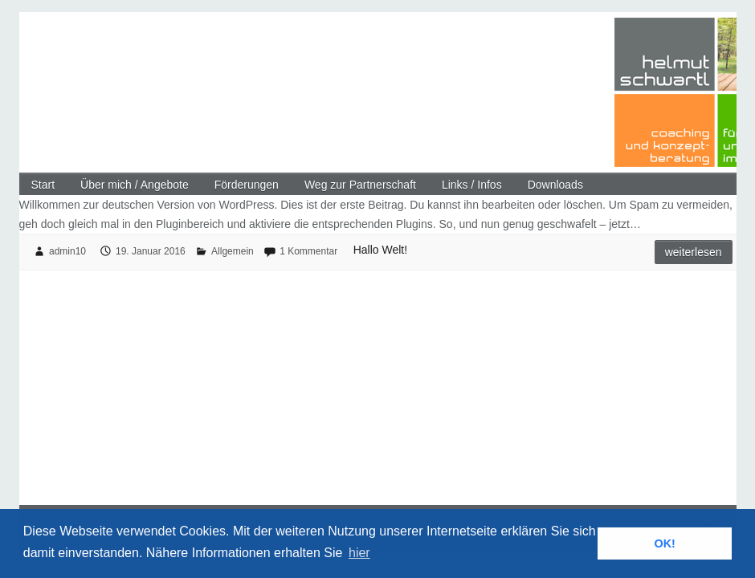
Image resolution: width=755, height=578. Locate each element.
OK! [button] (664, 543)
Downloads (555, 184)
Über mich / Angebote (134, 184)
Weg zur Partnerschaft (360, 184)
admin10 (67, 251)
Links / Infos (472, 184)
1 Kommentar (308, 251)
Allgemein (232, 251)
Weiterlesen (693, 252)
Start (43, 184)
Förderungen (246, 184)
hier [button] (359, 553)
